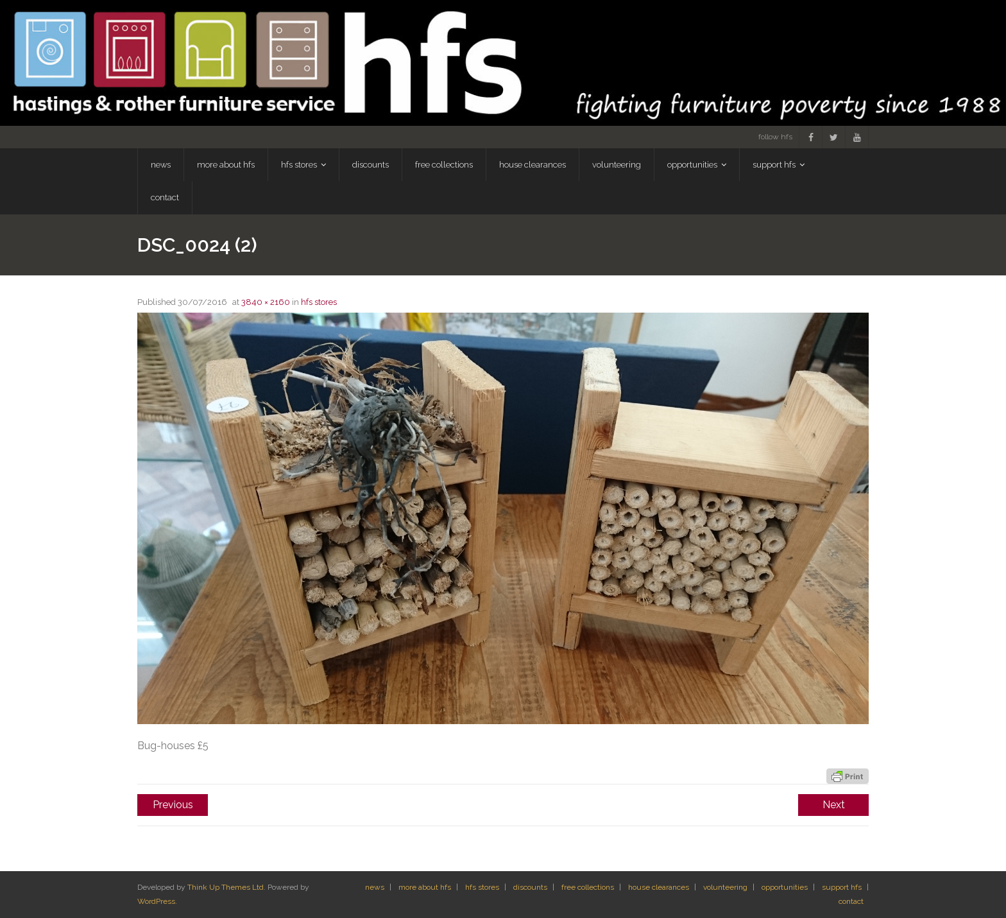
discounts (530, 887)
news (374, 887)
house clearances (658, 887)
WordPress (156, 901)
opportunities (785, 887)
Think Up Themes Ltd (225, 887)
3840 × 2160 (265, 302)
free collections (587, 887)
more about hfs (424, 887)
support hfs (842, 887)
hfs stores (319, 302)
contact (851, 901)
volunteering (725, 887)
